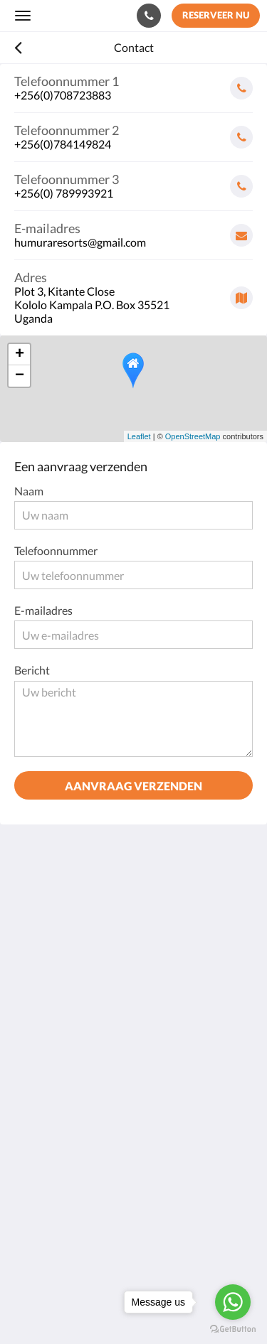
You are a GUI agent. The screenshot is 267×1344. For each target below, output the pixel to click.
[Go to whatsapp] (233, 1302)
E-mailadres (43, 610)
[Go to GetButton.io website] (233, 1329)
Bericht (32, 670)
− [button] (19, 376)
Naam (28, 491)
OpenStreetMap (193, 436)
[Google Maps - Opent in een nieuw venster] (133, 292)
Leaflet (139, 436)
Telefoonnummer (56, 550)
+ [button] (19, 354)
